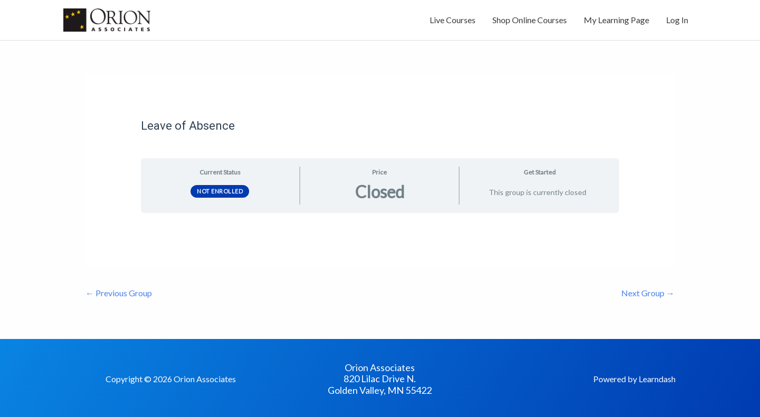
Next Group (647, 293)
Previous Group (119, 293)
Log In (677, 20)
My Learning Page (616, 20)
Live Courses (453, 20)
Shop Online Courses (529, 20)
